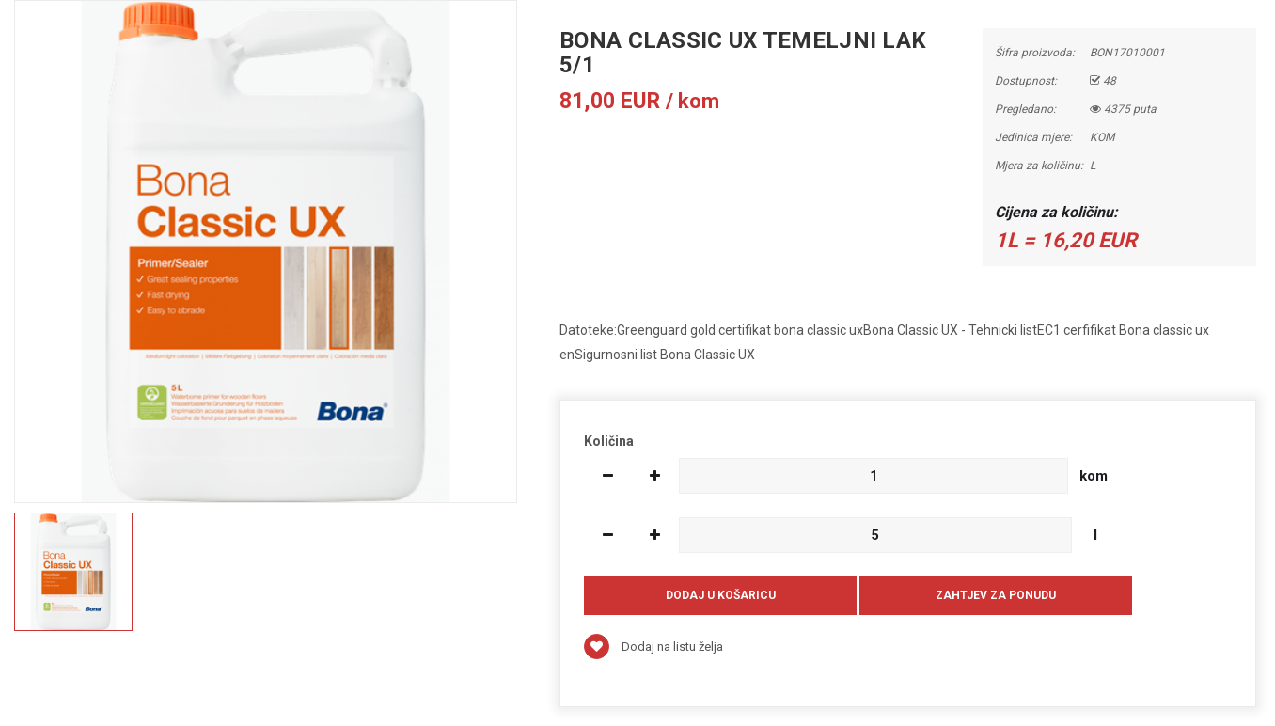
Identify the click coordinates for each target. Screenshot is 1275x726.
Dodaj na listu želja (653, 646)
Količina (609, 441)
